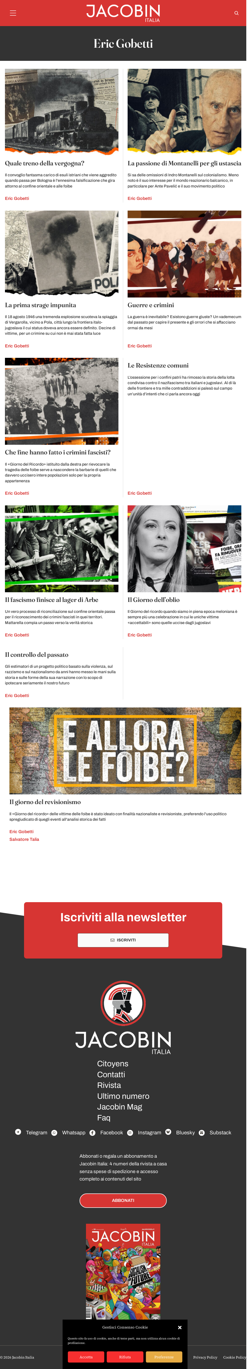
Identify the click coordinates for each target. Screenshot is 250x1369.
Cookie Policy (234, 1357)
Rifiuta (125, 1357)
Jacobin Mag (119, 1107)
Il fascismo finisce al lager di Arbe (51, 600)
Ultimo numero (123, 1097)
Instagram (149, 1132)
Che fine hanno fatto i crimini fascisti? (58, 452)
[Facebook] (18, 1132)
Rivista (109, 1086)
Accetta (86, 1357)
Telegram (36, 1132)
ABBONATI (123, 1200)
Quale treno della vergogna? (44, 163)
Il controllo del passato (36, 655)
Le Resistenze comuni (158, 365)
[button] (179, 1327)
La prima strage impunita (40, 305)
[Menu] (13, 13)
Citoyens (112, 1064)
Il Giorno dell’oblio (154, 600)
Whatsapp (73, 1132)
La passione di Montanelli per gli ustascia (184, 163)
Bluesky (185, 1132)
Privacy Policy (205, 1357)
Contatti (111, 1075)
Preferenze (164, 1357)
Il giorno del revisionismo (45, 802)
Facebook (111, 1132)
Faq (104, 1118)
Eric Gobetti (17, 198)
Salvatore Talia (24, 839)
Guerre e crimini (151, 305)
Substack (220, 1132)
